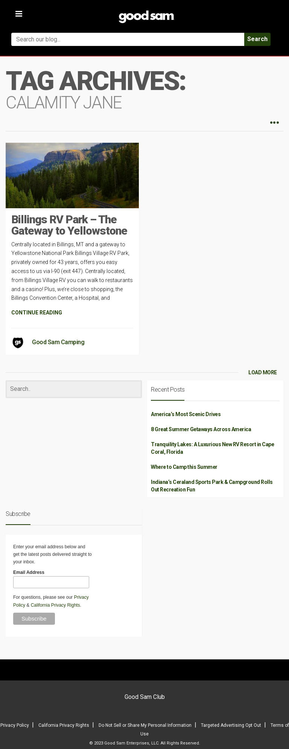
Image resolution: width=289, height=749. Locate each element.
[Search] (74, 389)
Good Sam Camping (58, 342)
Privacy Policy (14, 725)
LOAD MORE (262, 372)
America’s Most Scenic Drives (186, 414)
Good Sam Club (145, 696)
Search (257, 39)
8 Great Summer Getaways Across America (201, 429)
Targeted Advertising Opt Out (231, 725)
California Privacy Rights (55, 605)
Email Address (28, 572)
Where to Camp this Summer (184, 467)
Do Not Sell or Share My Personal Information (145, 725)
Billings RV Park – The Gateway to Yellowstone (69, 225)
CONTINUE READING (36, 313)
